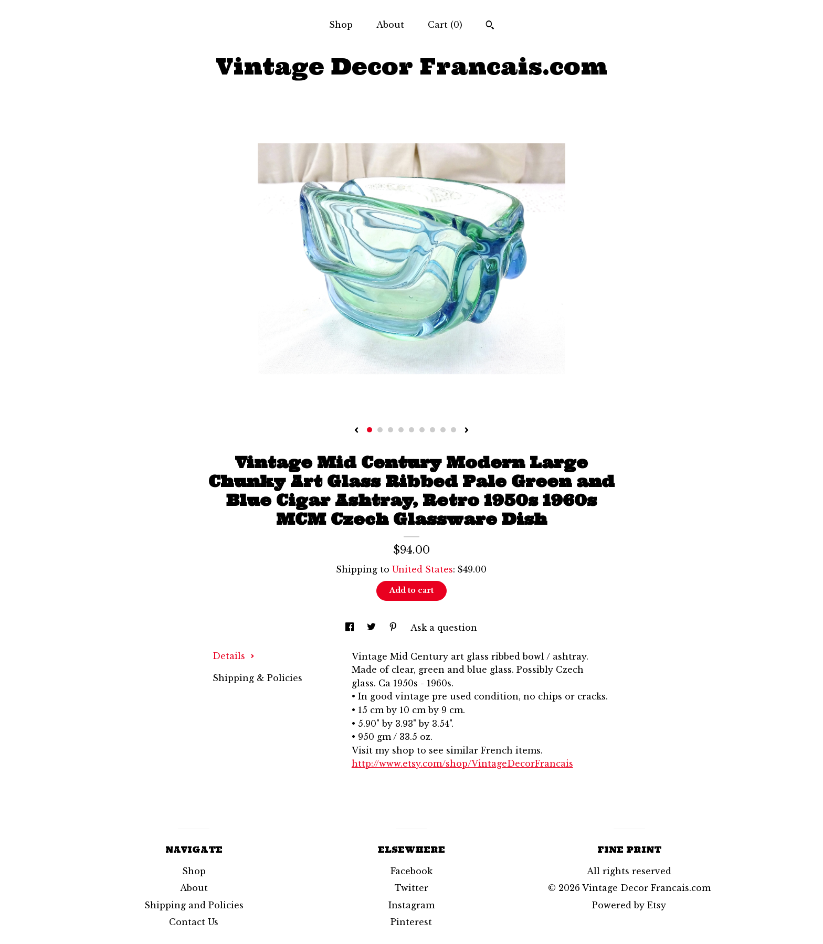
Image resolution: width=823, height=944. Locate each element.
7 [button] (432, 429)
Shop (341, 24)
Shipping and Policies (194, 905)
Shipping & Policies (257, 678)
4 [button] (401, 429)
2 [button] (380, 429)
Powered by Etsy (629, 905)
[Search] (490, 26)
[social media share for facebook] (350, 627)
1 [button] (369, 429)
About (390, 24)
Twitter (411, 888)
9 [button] (453, 429)
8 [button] (443, 429)
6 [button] (422, 429)
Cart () (445, 24)
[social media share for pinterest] (394, 627)
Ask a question (443, 627)
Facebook (411, 871)
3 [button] (390, 429)
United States (422, 569)
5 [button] (411, 429)
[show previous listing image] (356, 430)
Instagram (411, 905)
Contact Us (193, 922)
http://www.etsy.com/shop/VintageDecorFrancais (462, 763)
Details (234, 656)
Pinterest (411, 922)
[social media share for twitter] (372, 627)
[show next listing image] (466, 430)
